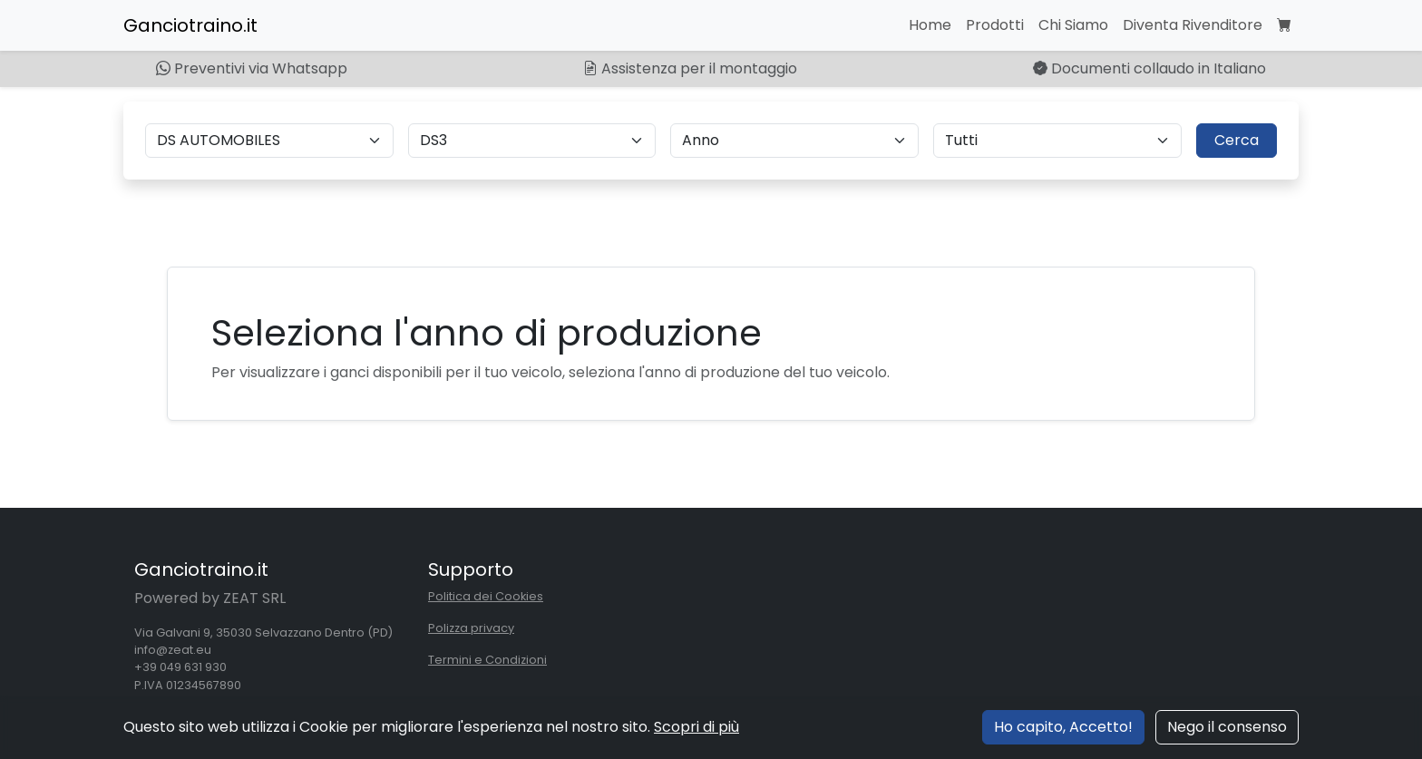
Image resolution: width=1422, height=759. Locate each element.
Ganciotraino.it (190, 25)
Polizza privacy (471, 628)
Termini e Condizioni (487, 659)
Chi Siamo (1073, 25)
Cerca (1236, 140)
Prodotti (995, 25)
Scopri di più (696, 726)
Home (930, 25)
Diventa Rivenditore (1192, 25)
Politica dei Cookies (485, 596)
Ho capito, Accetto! (1063, 726)
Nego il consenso (1227, 726)
